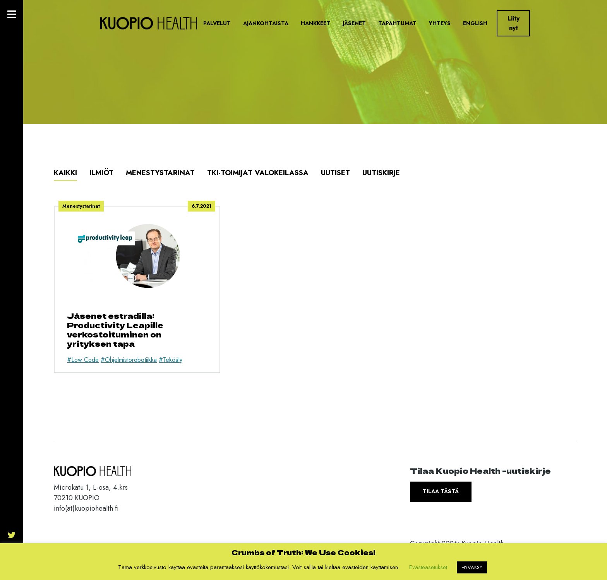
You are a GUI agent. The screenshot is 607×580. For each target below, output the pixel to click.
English (475, 23)
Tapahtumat (397, 23)
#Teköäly (170, 359)
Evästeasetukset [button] (428, 567)
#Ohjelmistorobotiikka (129, 359)
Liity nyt (514, 23)
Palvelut (217, 23)
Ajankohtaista (265, 23)
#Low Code (83, 359)
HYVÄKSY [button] (471, 567)
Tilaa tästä (441, 491)
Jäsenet (354, 23)
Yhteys (440, 23)
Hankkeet (315, 23)
